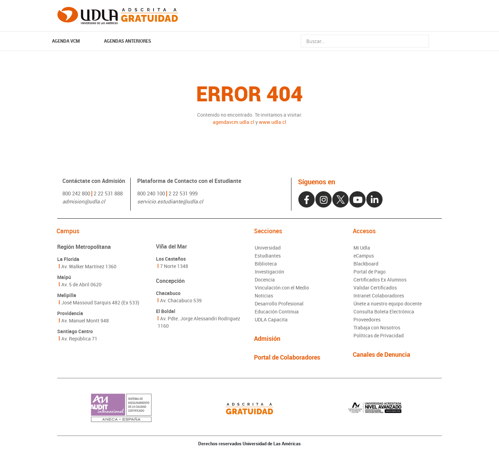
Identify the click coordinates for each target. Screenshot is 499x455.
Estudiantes (268, 255)
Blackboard (365, 263)
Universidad (268, 247)
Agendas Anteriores (127, 41)
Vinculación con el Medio (282, 287)
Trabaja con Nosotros (376, 327)
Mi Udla (361, 247)
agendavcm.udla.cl (233, 122)
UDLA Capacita (271, 319)
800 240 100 (151, 193)
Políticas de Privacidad (378, 335)
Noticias (264, 295)
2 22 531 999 (183, 193)
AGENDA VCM (66, 41)
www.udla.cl (272, 122)
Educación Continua (277, 311)
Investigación (269, 271)
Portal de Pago (369, 271)
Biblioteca (266, 263)
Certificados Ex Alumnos (379, 279)
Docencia (265, 279)
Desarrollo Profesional (279, 303)
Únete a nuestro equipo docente (387, 303)
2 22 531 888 (108, 193)
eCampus (363, 255)
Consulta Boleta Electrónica (383, 311)
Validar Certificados (375, 287)
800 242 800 (76, 193)
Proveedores (366, 319)
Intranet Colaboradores (378, 295)
